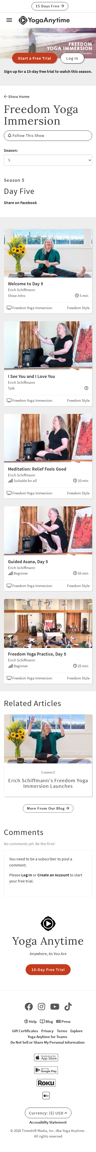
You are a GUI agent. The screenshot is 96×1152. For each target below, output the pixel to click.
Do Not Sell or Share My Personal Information (47, 1042)
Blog (46, 1021)
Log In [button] (72, 58)
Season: (11, 150)
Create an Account (53, 874)
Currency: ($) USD (48, 1112)
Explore (76, 1030)
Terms (62, 1030)
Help (30, 1021)
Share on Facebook (20, 202)
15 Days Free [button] (50, 6)
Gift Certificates (25, 1030)
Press (63, 1021)
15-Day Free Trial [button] (48, 969)
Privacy (47, 1030)
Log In (26, 874)
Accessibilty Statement (48, 1122)
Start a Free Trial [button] (34, 58)
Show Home (16, 96)
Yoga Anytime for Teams (47, 1036)
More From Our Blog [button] (48, 808)
